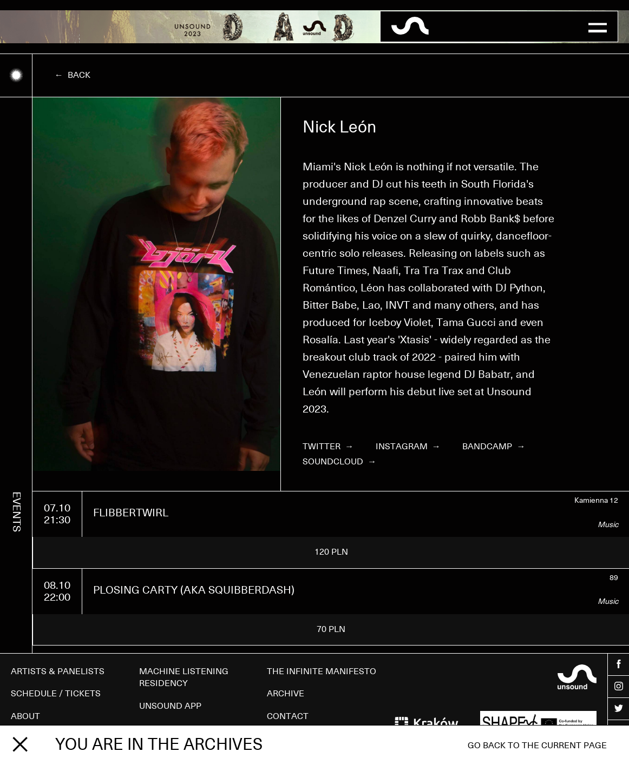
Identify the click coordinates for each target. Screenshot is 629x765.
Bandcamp (493, 446)
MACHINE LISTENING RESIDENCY (183, 677)
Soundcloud (339, 461)
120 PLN (331, 552)
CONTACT (288, 716)
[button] (597, 26)
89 (614, 578)
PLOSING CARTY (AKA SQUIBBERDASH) (193, 590)
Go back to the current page (537, 745)
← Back (72, 75)
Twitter (328, 446)
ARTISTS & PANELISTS (57, 671)
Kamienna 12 (596, 500)
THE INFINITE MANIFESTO (321, 671)
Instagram (408, 446)
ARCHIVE (285, 693)
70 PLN (331, 629)
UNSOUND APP (170, 706)
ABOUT (25, 716)
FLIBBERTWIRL (130, 513)
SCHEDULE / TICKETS (56, 693)
